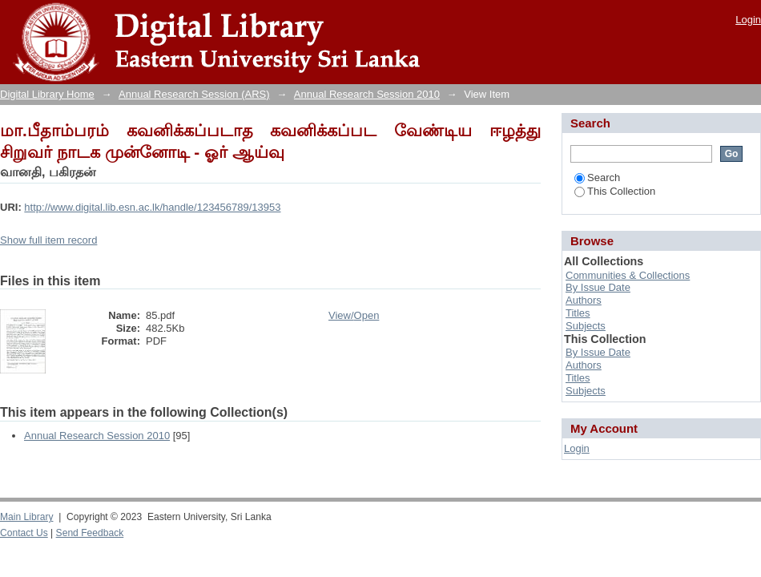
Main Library (26, 517)
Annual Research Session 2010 (367, 94)
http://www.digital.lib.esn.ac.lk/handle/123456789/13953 (152, 207)
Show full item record (48, 240)
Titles (578, 313)
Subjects (586, 326)
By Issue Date (598, 287)
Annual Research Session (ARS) (194, 94)
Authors (584, 300)
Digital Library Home (47, 94)
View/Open (353, 315)
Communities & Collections (628, 275)
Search (597, 177)
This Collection (614, 191)
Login (748, 20)
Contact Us (24, 533)
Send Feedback (90, 533)
